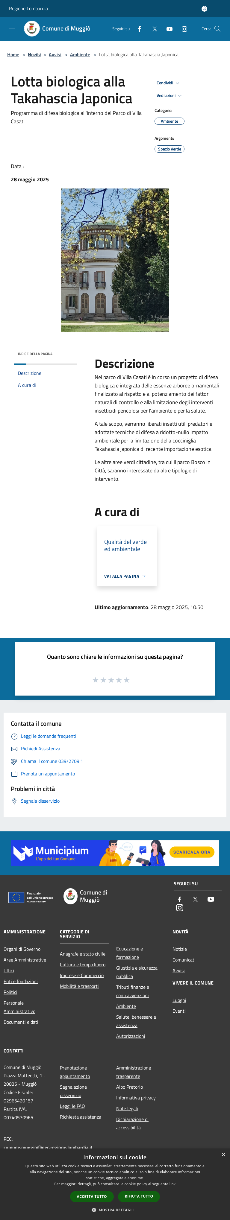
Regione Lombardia (28, 8)
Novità (34, 54)
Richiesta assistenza (80, 1116)
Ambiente (80, 54)
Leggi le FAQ (72, 1106)
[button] (115, 1210)
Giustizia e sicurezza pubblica (137, 972)
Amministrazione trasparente (133, 1072)
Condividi (169, 83)
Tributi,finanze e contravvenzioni (132, 991)
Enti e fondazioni (21, 981)
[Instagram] (182, 29)
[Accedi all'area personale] (204, 9)
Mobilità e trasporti (79, 986)
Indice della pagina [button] (35, 354)
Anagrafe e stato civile (82, 953)
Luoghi (179, 1000)
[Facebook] (137, 29)
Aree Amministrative (25, 959)
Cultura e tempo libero (82, 964)
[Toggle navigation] (12, 28)
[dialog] (115, 1184)
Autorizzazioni (130, 1036)
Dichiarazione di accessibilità (132, 1123)
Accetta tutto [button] (92, 1196)
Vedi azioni (170, 95)
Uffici (9, 970)
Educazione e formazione (129, 953)
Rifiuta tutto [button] (139, 1196)
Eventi (179, 1010)
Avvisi (55, 54)
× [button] (223, 1155)
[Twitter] (152, 29)
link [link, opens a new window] (173, 1183)
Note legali (127, 1108)
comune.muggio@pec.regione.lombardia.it (48, 1147)
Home (13, 54)
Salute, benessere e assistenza (136, 1021)
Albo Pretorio (129, 1086)
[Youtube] (167, 29)
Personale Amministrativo (19, 1007)
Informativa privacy (136, 1097)
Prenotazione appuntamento (75, 1072)
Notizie (179, 949)
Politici (10, 992)
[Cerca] (217, 28)
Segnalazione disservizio (73, 1091)
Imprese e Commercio (82, 975)
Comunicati (184, 959)
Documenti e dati (21, 1022)
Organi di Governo (22, 949)
